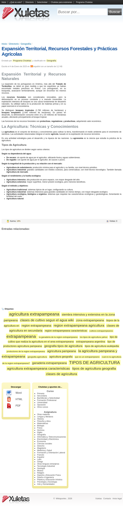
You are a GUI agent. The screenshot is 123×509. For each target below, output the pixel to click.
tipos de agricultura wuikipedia (102, 346)
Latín (39, 459)
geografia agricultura (37, 357)
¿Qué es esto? (15, 2)
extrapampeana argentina (90, 341)
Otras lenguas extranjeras (48, 464)
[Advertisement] (61, 32)
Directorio (29, 2)
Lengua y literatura (45, 417)
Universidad (42, 402)
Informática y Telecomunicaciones (51, 437)
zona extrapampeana (90, 320)
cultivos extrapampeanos (101, 331)
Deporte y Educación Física (49, 475)
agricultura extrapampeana (34, 314)
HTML (14, 399)
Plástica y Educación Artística (49, 479)
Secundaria (42, 396)
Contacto (107, 498)
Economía (41, 441)
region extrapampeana (36, 325)
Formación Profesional (46, 400)
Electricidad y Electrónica (48, 439)
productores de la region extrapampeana (26, 351)
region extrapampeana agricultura (79, 325)
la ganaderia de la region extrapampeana (58, 337)
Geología (41, 468)
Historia (40, 419)
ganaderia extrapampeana (49, 363)
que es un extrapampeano (87, 357)
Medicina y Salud (44, 450)
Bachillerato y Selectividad (48, 398)
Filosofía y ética (43, 421)
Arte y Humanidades (46, 484)
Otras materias (43, 414)
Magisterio (41, 448)
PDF (13, 405)
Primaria (40, 393)
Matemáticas (42, 423)
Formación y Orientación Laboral (51, 453)
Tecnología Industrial (46, 466)
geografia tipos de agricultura (63, 346)
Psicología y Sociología (47, 482)
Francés (40, 455)
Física (39, 428)
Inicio (4, 2)
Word (14, 392)
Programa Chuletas (84, 2)
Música (40, 471)
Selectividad (42, 2)
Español (40, 457)
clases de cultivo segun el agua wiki (47, 320)
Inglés (39, 432)
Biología (40, 426)
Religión (40, 473)
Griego (40, 462)
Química (40, 430)
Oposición (41, 405)
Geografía (26, 44)
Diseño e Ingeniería (45, 477)
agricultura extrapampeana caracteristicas (38, 368)
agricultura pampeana (61, 351)
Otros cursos (42, 407)
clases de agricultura (61, 374)
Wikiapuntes (61, 498)
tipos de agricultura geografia (94, 368)
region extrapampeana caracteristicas (66, 330)
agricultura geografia (60, 356)
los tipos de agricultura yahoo (93, 337)
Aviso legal (117, 498)
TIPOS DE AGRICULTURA (94, 362)
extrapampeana (22, 336)
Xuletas (98, 498)
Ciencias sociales (44, 444)
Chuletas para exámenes (61, 2)
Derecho (40, 446)
